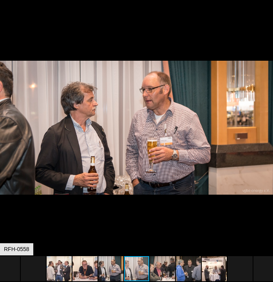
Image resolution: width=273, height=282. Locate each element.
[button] (266, 20)
